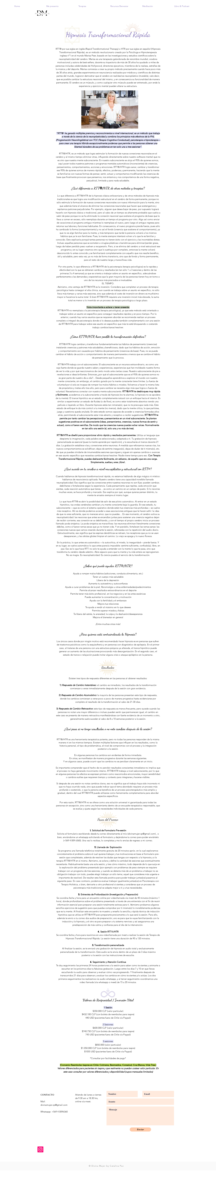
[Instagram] (40, 1149)
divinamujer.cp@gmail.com (141, 833)
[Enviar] (140, 1129)
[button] (60, 6)
